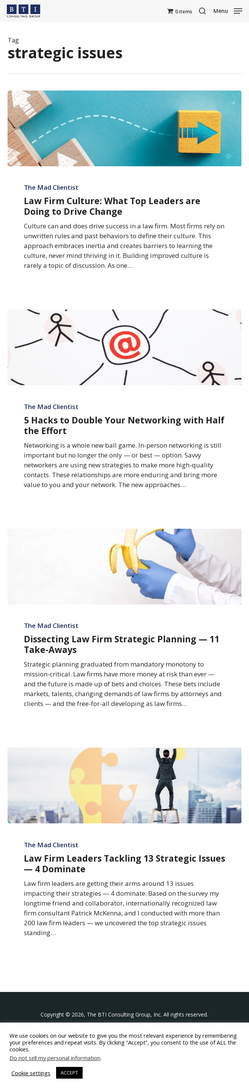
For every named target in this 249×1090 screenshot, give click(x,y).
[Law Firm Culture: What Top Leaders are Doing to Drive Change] (125, 128)
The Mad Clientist (51, 187)
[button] (227, 10)
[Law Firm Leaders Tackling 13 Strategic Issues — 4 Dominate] (125, 785)
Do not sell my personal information (54, 1058)
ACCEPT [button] (69, 1072)
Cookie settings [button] (30, 1073)
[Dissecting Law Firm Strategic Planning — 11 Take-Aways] (125, 566)
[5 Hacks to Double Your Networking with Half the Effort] (125, 347)
